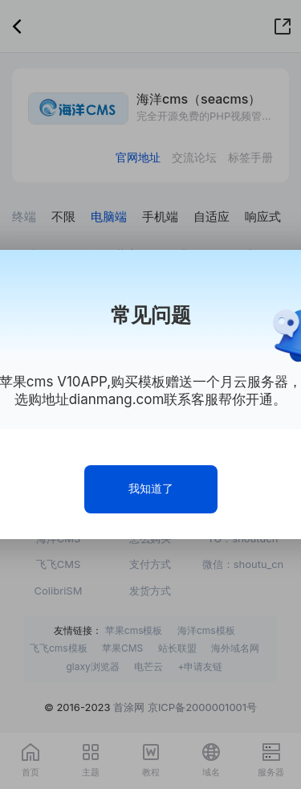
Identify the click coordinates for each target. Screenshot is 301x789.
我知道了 (150, 488)
